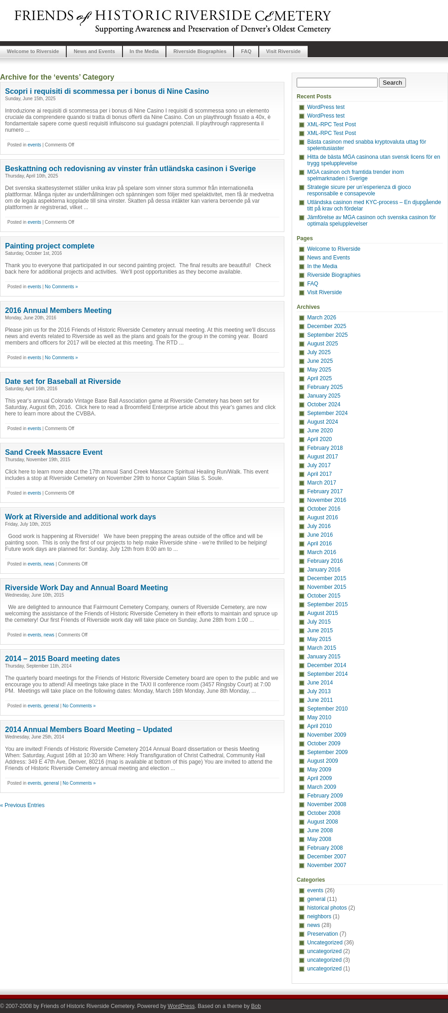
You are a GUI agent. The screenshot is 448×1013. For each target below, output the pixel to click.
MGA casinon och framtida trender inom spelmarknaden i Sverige (355, 175)
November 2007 (326, 865)
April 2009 (319, 778)
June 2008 (320, 830)
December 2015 (326, 578)
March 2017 (321, 483)
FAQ (246, 51)
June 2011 (320, 700)
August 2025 (322, 343)
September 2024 (327, 413)
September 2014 (327, 674)
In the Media (144, 51)
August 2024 (322, 422)
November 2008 (326, 804)
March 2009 (321, 787)
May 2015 (319, 639)
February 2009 (325, 795)
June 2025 (320, 361)
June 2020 (320, 430)
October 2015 (324, 596)
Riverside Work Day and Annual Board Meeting (86, 588)
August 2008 (322, 822)
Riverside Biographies (199, 51)
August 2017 (322, 456)
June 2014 (320, 682)
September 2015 (327, 604)
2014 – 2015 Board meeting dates (62, 659)
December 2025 (326, 326)
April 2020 (319, 439)
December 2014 (326, 665)
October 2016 (324, 509)
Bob (256, 1006)
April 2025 (319, 378)
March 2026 (321, 317)
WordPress (181, 1006)
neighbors (319, 916)
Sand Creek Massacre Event (53, 452)
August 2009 (322, 761)
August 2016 (322, 517)
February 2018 (325, 448)
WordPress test (326, 107)
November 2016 (326, 500)
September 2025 (327, 335)
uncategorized (324, 951)
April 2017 (319, 474)
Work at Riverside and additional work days (80, 517)
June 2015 (320, 630)
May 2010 (319, 717)
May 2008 (319, 839)
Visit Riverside (283, 51)
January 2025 (324, 396)
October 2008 (324, 813)
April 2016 (319, 543)
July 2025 (319, 352)
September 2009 (327, 752)
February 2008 (325, 848)
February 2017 (325, 491)
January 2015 (324, 656)
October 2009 (324, 743)
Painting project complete (50, 246)
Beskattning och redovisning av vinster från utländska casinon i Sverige (130, 168)
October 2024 (324, 404)
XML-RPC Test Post (331, 124)
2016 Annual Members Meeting (58, 310)
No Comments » (61, 286)
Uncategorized (324, 942)
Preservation (322, 934)
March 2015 (321, 648)
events (34, 144)
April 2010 (319, 726)
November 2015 (326, 587)
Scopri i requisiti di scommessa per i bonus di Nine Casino (107, 91)
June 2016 (320, 535)
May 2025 (319, 369)
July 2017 (319, 465)
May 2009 (319, 769)
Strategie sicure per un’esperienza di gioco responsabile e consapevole (359, 190)
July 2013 (319, 691)
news (49, 563)
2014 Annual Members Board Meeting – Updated (88, 729)
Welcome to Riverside (33, 51)
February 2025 (325, 387)
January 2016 (324, 569)
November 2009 (326, 735)
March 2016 (321, 552)
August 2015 (322, 613)
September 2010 (327, 709)
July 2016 (319, 526)
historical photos (327, 908)
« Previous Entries (22, 805)
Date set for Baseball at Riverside (63, 381)
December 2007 (326, 856)
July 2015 (319, 622)
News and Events (94, 51)
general (51, 705)
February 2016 (325, 561)
